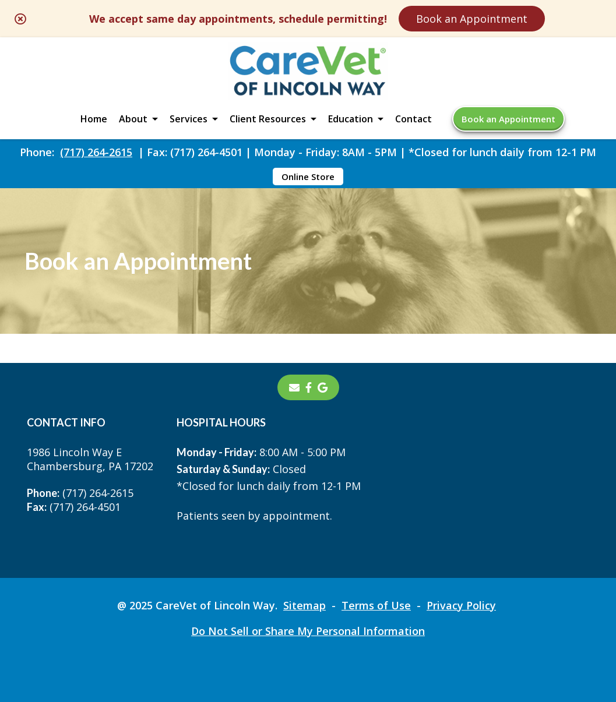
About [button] (133, 118)
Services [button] (188, 118)
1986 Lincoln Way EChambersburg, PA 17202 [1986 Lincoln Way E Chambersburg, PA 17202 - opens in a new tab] (90, 459)
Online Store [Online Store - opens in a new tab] (308, 176)
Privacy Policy (461, 605)
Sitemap (304, 605)
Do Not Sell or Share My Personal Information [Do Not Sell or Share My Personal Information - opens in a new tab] (308, 631)
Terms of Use (376, 605)
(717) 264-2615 (96, 152)
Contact (413, 118)
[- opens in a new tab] (308, 387)
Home (93, 118)
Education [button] (350, 118)
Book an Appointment (471, 19)
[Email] (294, 387)
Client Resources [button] (268, 118)
